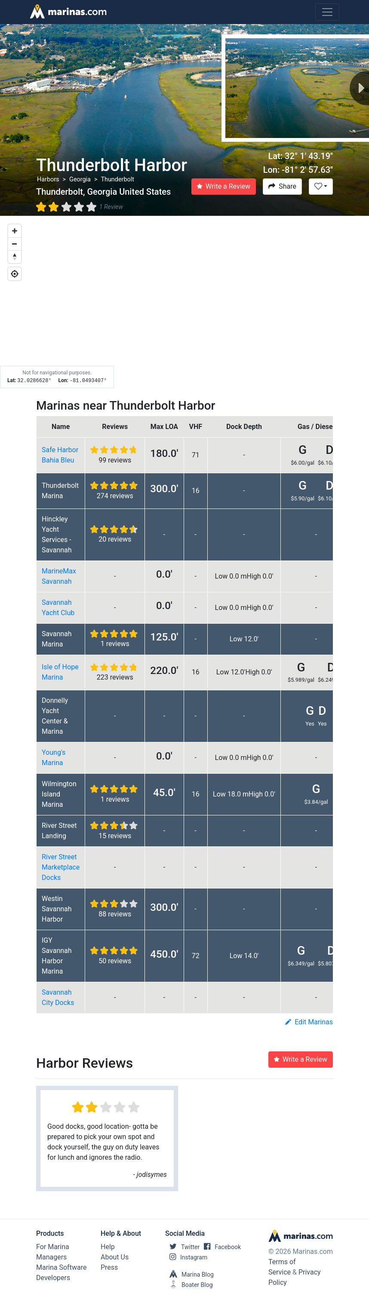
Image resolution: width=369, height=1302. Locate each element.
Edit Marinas (309, 1022)
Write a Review (223, 186)
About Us (115, 1257)
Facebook (220, 1247)
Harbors (48, 179)
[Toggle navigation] (327, 12)
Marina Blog (189, 1274)
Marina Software (61, 1267)
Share (282, 186)
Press (109, 1267)
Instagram (186, 1257)
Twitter (182, 1247)
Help (108, 1247)
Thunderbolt (117, 179)
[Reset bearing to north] (14, 256)
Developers (53, 1278)
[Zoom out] (14, 243)
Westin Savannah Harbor (57, 909)
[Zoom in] (14, 230)
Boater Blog (189, 1284)
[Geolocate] (14, 273)
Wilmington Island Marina (59, 794)
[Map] (184, 302)
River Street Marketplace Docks (61, 867)
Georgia (80, 179)
